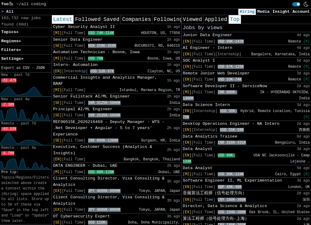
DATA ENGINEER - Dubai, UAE (85, 165)
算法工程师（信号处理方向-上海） (216, 218)
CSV (26, 68)
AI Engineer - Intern (207, 48)
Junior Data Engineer (207, 35)
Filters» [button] (11, 50)
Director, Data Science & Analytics (225, 206)
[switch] (296, 4)
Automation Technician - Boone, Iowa (96, 52)
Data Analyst (198, 149)
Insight (281, 11)
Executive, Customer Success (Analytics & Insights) (102, 150)
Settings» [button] (12, 58)
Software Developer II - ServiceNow (225, 86)
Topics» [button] (10, 32)
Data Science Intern (206, 105)
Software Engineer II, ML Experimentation (232, 180)
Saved (111, 19)
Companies (136, 19)
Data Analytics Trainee (210, 136)
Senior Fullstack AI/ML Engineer (91, 96)
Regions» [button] (11, 41)
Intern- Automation (75, 65)
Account (301, 11)
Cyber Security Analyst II (84, 27)
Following (168, 19)
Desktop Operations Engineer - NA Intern (231, 123)
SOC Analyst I (199, 60)
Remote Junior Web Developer (216, 73)
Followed (88, 19)
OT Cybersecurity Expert (81, 216)
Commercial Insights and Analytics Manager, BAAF (105, 80)
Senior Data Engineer (78, 39)
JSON (40, 68)
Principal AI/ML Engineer (83, 109)
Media (263, 11)
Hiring (247, 11)
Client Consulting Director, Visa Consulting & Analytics (109, 181)
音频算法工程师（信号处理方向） (215, 193)
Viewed (192, 19)
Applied (216, 19)
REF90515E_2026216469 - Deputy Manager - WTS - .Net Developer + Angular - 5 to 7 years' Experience (109, 128)
